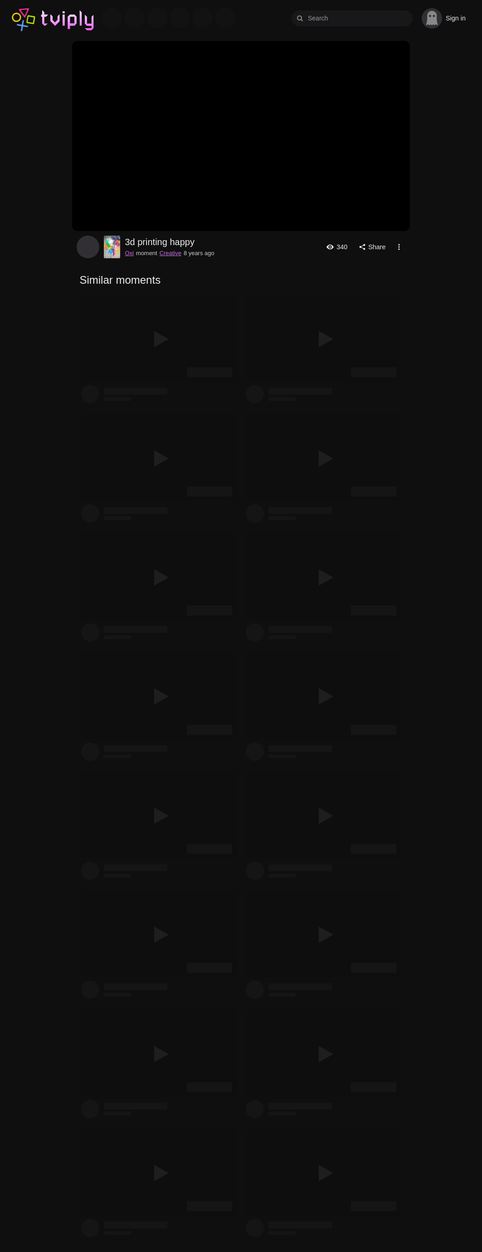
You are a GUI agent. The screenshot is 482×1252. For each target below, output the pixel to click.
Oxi (88, 247)
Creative (170, 253)
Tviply (24, 18)
